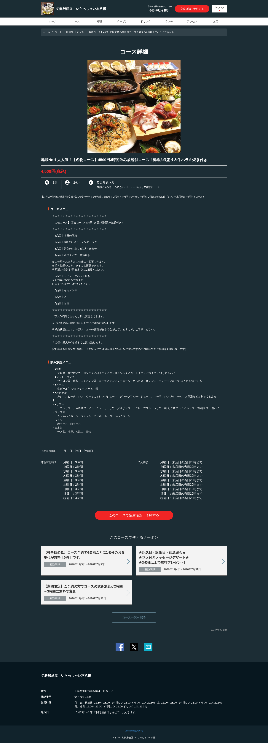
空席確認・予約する (192, 8)
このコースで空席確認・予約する (134, 515)
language (219, 7)
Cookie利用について (134, 731)
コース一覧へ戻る (134, 617)
